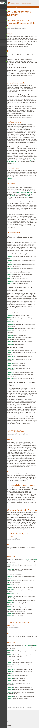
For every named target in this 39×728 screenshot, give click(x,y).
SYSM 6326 (9, 341)
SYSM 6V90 (27, 195)
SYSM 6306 (9, 318)
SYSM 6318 (9, 278)
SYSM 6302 (9, 260)
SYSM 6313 (9, 352)
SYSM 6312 (9, 350)
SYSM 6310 (9, 331)
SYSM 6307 (9, 322)
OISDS (3, 717)
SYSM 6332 (9, 368)
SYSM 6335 (9, 374)
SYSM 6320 (9, 365)
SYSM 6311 (9, 274)
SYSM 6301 (9, 256)
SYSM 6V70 (12, 195)
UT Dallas (4, 712)
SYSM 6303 (9, 264)
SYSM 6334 (9, 372)
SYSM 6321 (9, 335)
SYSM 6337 (9, 283)
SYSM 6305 (9, 268)
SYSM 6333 (9, 281)
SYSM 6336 (9, 378)
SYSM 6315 (9, 356)
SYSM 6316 (9, 359)
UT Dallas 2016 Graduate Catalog (9, 7)
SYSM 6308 (9, 324)
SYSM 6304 (9, 315)
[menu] (1, 3)
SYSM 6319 (9, 363)
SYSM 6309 (9, 328)
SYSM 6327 (9, 344)
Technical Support (6, 725)
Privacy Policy (5, 721)
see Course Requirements (24, 192)
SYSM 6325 (9, 337)
